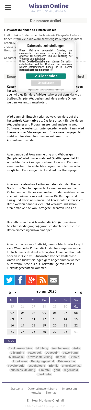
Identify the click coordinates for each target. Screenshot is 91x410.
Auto (76, 348)
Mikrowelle (16, 357)
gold (57, 370)
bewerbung (70, 352)
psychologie (16, 365)
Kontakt (35, 392)
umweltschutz (71, 365)
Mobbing (42, 348)
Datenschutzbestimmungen (34, 69)
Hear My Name (41, 400)
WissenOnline (48, 7)
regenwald (71, 370)
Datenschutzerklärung (42, 388)
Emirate (44, 370)
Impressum (69, 388)
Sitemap (51, 392)
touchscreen (60, 348)
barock (60, 357)
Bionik (53, 365)
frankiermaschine (20, 348)
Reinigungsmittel (42, 361)
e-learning (17, 352)
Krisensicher (66, 361)
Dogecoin (52, 352)
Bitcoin (74, 357)
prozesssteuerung (40, 357)
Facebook (34, 352)
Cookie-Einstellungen (38, 61)
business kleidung (23, 370)
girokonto (44, 374)
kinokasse (20, 361)
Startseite (16, 388)
